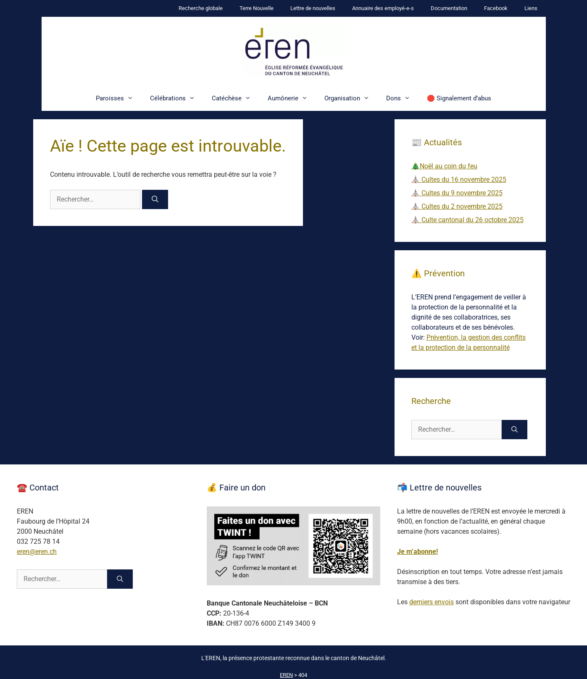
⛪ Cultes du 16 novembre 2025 (458, 180)
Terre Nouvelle (257, 8)
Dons (402, 98)
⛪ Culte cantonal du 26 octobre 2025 (467, 220)
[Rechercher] (155, 199)
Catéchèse (235, 98)
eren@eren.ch (37, 552)
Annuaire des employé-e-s (383, 8)
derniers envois (431, 602)
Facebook (496, 8)
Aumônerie (292, 98)
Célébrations (176, 98)
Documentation (449, 8)
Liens (530, 8)
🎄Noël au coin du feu (444, 166)
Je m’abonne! (417, 552)
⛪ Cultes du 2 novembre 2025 (457, 206)
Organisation (351, 98)
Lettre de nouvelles (312, 8)
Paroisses (119, 98)
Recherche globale (201, 8)
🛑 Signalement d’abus (459, 98)
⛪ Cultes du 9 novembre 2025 (457, 193)
